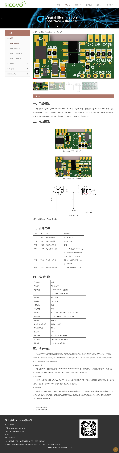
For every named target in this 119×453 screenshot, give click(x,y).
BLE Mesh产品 (11, 74)
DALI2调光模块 (15, 48)
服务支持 (99, 5)
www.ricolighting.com (15, 434)
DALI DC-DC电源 (15, 58)
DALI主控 (10, 64)
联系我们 (110, 5)
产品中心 (68, 5)
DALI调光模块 (14, 43)
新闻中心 (78, 5)
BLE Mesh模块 (42, 407)
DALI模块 (10, 38)
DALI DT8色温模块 (16, 53)
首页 (58, 5)
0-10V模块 (10, 69)
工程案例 (89, 5)
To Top (115, 449)
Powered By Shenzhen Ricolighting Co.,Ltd (59, 447)
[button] (57, 26)
